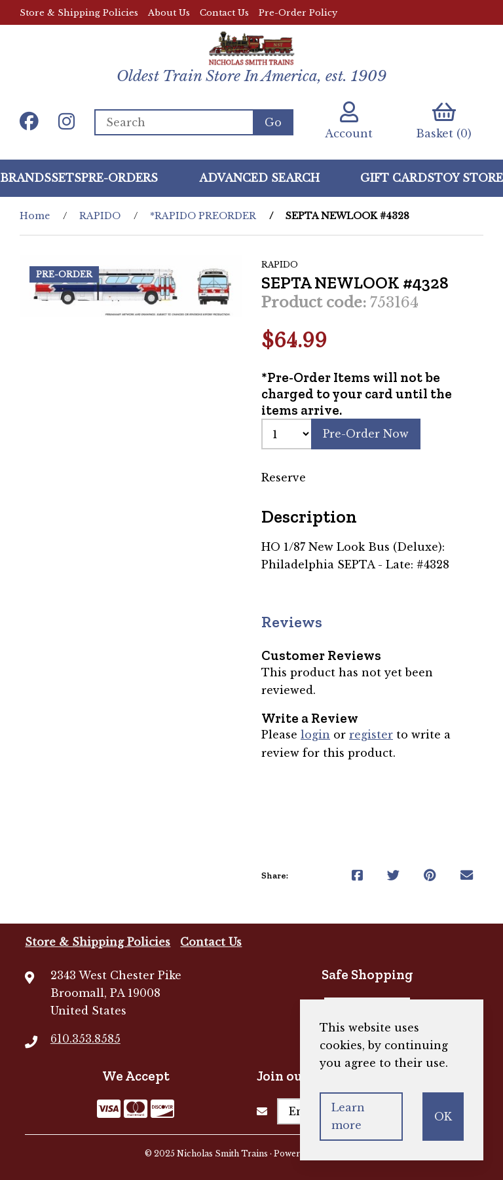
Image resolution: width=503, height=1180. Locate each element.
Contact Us (224, 12)
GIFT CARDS (397, 177)
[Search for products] (173, 122)
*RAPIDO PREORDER (203, 216)
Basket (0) (444, 120)
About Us (169, 12)
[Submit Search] (273, 122)
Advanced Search (259, 177)
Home (35, 216)
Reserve (283, 477)
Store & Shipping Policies (79, 12)
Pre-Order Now (366, 433)
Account (349, 120)
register (371, 735)
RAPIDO (100, 216)
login (315, 735)
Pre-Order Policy (298, 12)
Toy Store (468, 177)
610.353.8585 (85, 1038)
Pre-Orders (119, 177)
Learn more (348, 1116)
